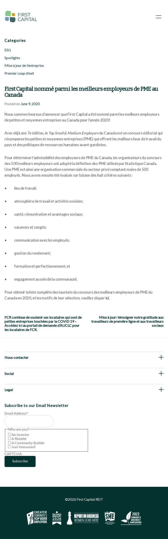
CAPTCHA (13, 454)
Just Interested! (24, 447)
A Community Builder (28, 443)
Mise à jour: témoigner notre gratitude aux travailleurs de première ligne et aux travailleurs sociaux (127, 321)
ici (107, 298)
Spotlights (12, 58)
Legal (8, 389)
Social (9, 373)
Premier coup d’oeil (19, 73)
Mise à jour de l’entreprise (24, 65)
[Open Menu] (158, 17)
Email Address (16, 413)
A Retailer (19, 438)
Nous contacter (16, 357)
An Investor (20, 434)
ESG (7, 50)
